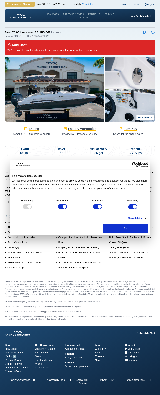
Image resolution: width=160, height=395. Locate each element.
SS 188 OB (42, 32)
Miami (38, 364)
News (98, 360)
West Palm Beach (45, 348)
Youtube (131, 360)
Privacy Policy (107, 380)
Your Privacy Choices (22, 380)
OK (125, 228)
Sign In (150, 4)
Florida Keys (42, 367)
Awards (99, 352)
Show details (135, 218)
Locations (82, 17)
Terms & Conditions (135, 380)
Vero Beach (41, 352)
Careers (99, 356)
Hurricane (27, 32)
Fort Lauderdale (44, 360)
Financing (94, 14)
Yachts (137, 4)
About (98, 345)
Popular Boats (13, 360)
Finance (69, 354)
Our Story (100, 348)
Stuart (38, 356)
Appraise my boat (75, 348)
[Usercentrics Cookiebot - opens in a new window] (134, 164)
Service (109, 14)
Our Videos (132, 348)
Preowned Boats (73, 14)
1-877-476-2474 (141, 15)
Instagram (132, 356)
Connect (130, 345)
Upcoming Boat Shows (17, 367)
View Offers (88, 4)
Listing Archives (13, 364)
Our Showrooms (44, 345)
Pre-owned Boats (14, 352)
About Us (125, 4)
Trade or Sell (72, 345)
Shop (8, 345)
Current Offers (13, 371)
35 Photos (145, 118)
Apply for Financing (75, 357)
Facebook (132, 352)
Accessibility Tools (56, 380)
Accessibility (82, 380)
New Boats (52, 14)
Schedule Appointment (77, 366)
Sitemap (82, 383)
